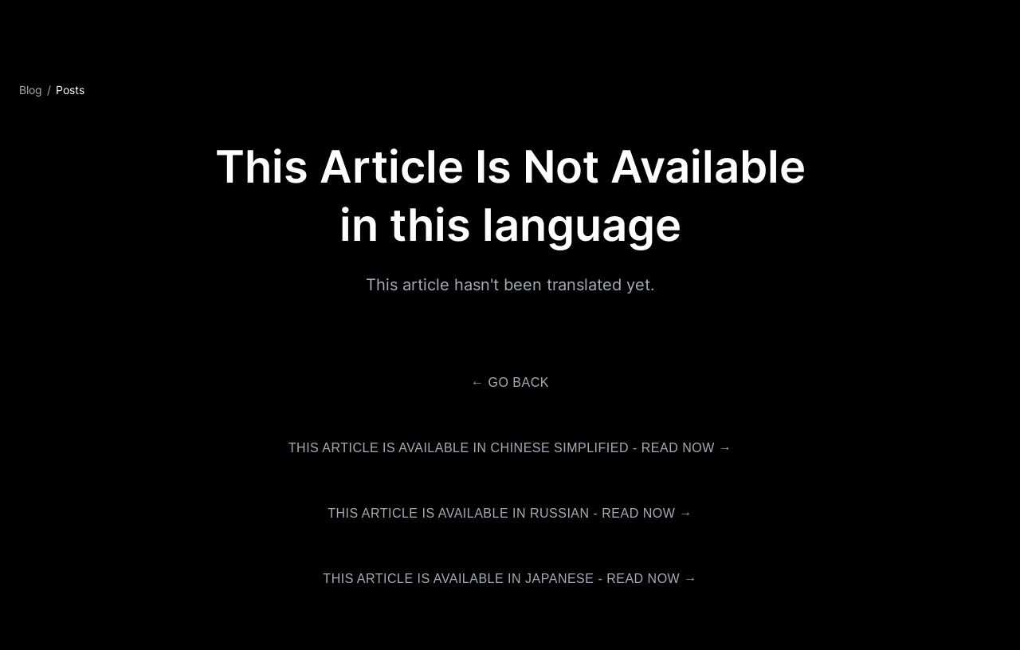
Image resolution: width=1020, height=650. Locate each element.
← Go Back (510, 382)
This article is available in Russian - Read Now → (510, 513)
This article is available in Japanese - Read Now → (509, 578)
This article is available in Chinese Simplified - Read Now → (510, 448)
